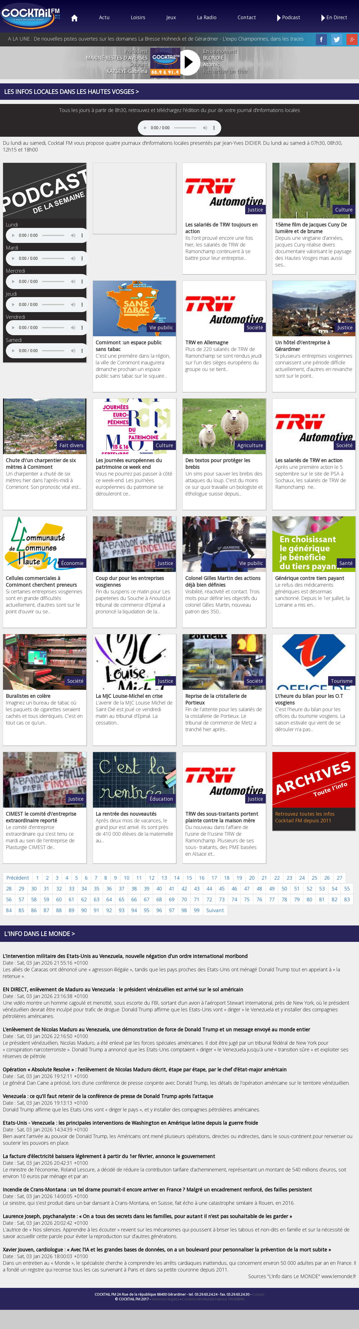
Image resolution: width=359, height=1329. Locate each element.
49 (272, 888)
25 (314, 877)
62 (84, 899)
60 (59, 899)
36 (109, 888)
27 (339, 877)
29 (21, 888)
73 (222, 899)
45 (222, 888)
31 (46, 888)
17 (214, 877)
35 (96, 888)
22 (277, 877)
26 (327, 877)
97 (171, 910)
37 (121, 888)
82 (334, 899)
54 (334, 888)
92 (109, 910)
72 (209, 899)
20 (252, 877)
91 (96, 910)
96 (159, 910)
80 (309, 899)
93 (121, 910)
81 (322, 899)
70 (184, 899)
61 (71, 899)
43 (197, 888)
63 (96, 899)
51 (297, 888)
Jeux (171, 17)
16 (202, 877)
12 (151, 877)
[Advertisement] (134, 197)
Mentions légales (165, 1299)
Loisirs (138, 17)
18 (227, 877)
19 (239, 877)
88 (59, 910)
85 (21, 910)
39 (146, 888)
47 (247, 888)
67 (146, 899)
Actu (104, 17)
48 (259, 888)
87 (46, 910)
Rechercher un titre (225, 71)
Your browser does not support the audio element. (179, 127)
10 (126, 877)
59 (46, 899)
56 (9, 899)
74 (234, 899)
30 (34, 888)
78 (284, 899)
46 (234, 888)
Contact (247, 17)
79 (297, 899)
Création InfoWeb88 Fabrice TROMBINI (213, 1299)
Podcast (288, 17)
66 (134, 899)
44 (209, 888)
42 (184, 888)
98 (184, 910)
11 (139, 877)
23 (289, 877)
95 (146, 910)
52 (309, 888)
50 (284, 888)
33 (71, 888)
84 (9, 910)
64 (109, 899)
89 (71, 910)
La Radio (207, 17)
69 (171, 899)
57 (21, 899)
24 (302, 877)
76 (259, 899)
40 (159, 888)
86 (34, 910)
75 (247, 899)
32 (59, 888)
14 (177, 877)
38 (134, 888)
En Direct (334, 17)
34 (84, 888)
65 (121, 899)
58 (34, 899)
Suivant (215, 910)
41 (171, 888)
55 (347, 888)
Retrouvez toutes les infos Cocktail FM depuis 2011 (305, 817)
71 (197, 899)
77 (272, 899)
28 (9, 888)
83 (347, 899)
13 (164, 877)
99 (197, 910)
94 (134, 910)
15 (189, 877)
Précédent (17, 877)
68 (159, 899)
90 (84, 910)
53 (322, 888)
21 (264, 877)
